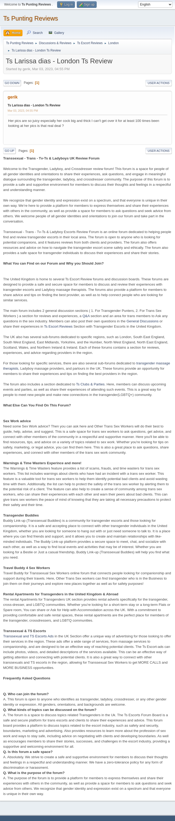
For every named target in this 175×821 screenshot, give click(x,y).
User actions (158, 83)
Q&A (86, 316)
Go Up (9, 150)
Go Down (12, 83)
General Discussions (142, 321)
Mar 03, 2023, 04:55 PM (23, 110)
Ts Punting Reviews (30, 18)
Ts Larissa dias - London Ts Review (34, 105)
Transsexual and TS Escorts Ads (28, 636)
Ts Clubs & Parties (90, 384)
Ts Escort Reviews (58, 326)
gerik (13, 97)
